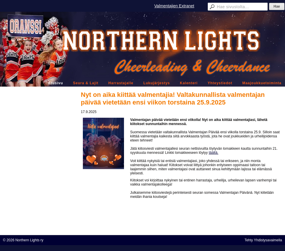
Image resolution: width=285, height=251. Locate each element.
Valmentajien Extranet (174, 6)
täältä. (213, 153)
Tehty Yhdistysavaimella (263, 240)
